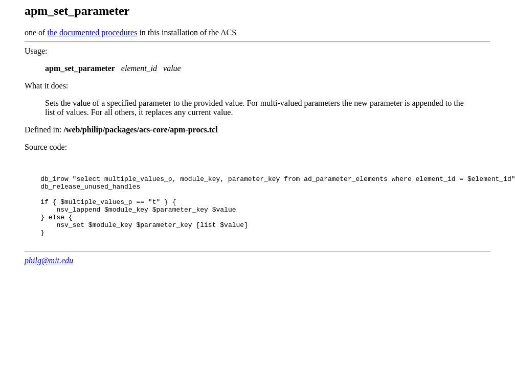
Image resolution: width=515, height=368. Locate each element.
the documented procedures (92, 32)
